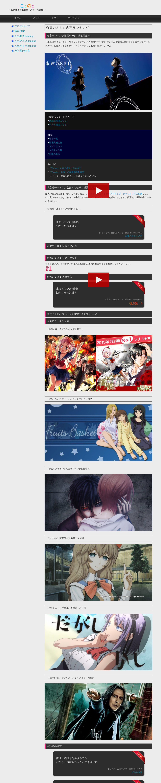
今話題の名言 (22, 50)
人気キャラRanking (25, 45)
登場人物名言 (55, 142)
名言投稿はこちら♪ (58, 124)
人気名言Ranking (23, 36)
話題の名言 (54, 154)
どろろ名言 (137, 772)
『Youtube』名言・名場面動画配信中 (66, 172)
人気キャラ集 (55, 150)
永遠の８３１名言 (133, 236)
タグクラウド (55, 146)
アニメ (36, 18)
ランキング (74, 18)
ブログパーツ (22, 26)
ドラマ (55, 18)
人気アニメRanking (25, 40)
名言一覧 (53, 138)
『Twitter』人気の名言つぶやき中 (65, 168)
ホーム (18, 18)
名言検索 (19, 31)
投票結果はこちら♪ (58, 120)
